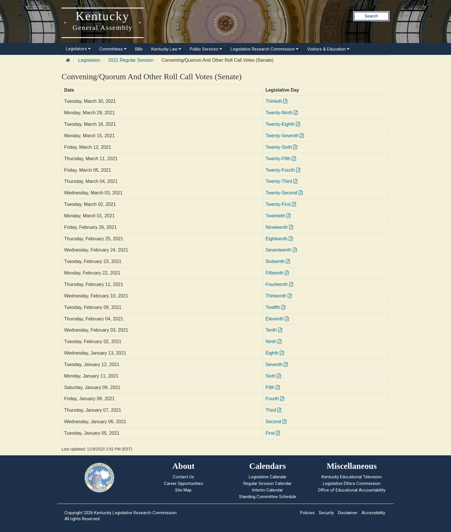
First (272, 433)
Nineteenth (279, 227)
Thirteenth (278, 295)
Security (326, 512)
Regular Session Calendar (267, 483)
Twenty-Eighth (282, 124)
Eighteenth (279, 238)
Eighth (274, 353)
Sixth (273, 376)
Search (371, 16)
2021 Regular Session (130, 60)
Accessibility (373, 512)
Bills (139, 49)
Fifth (272, 387)
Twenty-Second (284, 192)
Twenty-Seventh (284, 135)
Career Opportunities (183, 483)
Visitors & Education (328, 49)
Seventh (276, 364)
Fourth (274, 398)
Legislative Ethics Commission (352, 483)
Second (275, 421)
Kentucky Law (166, 49)
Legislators (78, 48)
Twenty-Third (281, 181)
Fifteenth (277, 272)
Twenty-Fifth (280, 158)
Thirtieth (276, 101)
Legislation (89, 60)
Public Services (206, 49)
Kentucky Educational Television (352, 476)
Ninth (273, 341)
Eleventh (277, 318)
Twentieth (278, 215)
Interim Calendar (267, 490)
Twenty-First (280, 204)
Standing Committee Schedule (267, 496)
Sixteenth (277, 261)
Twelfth (275, 307)
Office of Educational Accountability (351, 490)
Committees (113, 49)
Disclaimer (348, 512)
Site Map (183, 490)
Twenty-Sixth (281, 147)
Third (273, 410)
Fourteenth (279, 284)
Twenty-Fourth (282, 170)
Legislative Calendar (267, 476)
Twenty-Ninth (281, 112)
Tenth (273, 330)
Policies (307, 512)
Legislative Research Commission (265, 49)
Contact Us (183, 476)
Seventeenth (281, 249)
